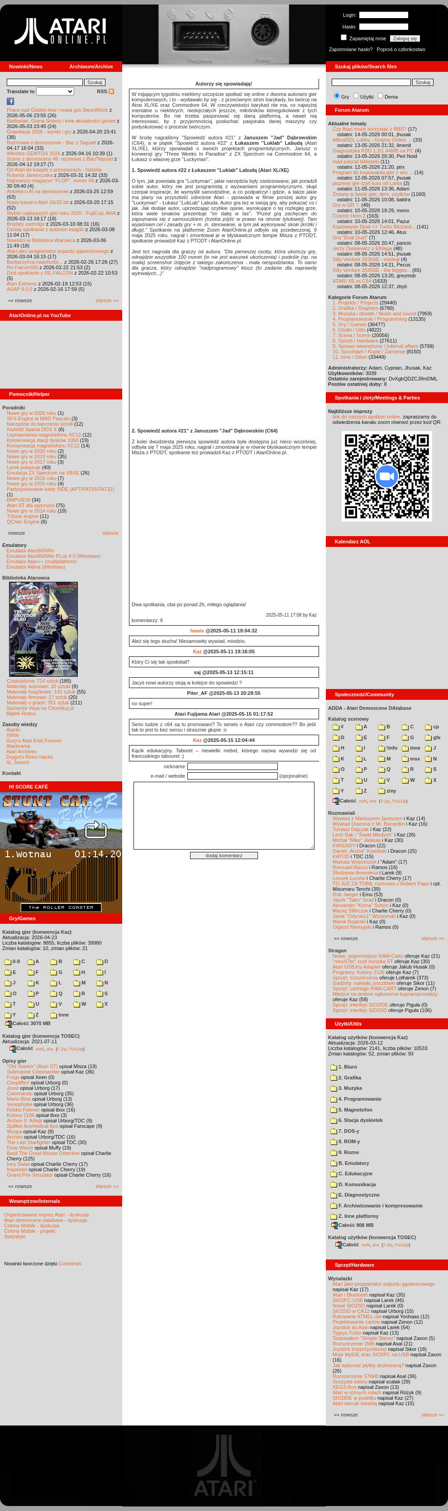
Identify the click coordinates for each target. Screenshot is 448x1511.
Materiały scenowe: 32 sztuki (39, 686)
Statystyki (14, 1236)
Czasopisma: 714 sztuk (32, 681)
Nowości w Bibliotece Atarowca (41, 240)
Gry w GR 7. (346, 205)
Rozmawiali (341, 813)
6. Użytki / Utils (349, 330)
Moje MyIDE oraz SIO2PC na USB (371, 1354)
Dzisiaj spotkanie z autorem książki (45, 229)
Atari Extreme (22, 283)
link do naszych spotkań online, (367, 416)
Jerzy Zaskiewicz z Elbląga (362, 248)
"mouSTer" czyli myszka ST (363, 961)
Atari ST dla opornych (31, 505)
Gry (345, 97)
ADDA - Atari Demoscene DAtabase (369, 708)
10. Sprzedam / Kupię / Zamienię (369, 351)
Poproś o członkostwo (401, 49)
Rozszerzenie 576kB (355, 1376)
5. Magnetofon (351, 1109)
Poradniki (13, 407)
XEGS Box (345, 1387)
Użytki (367, 97)
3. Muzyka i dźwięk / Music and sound (374, 313)
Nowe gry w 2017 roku (31, 462)
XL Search (17, 762)
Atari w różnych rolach (357, 1392)
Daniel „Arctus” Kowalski (359, 851)
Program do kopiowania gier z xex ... (373, 172)
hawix (198, 630)
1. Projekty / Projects (355, 302)
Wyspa (14, 1131)
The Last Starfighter (29, 1142)
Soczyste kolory (350, 1381)
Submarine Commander (33, 1071)
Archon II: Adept (25, 1120)
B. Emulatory (349, 1163)
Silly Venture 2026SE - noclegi (366, 259)
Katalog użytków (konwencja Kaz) (368, 1037)
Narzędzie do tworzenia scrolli (40, 424)
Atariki (13, 729)
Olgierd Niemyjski (352, 927)
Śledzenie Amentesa (355, 872)
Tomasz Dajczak (351, 829)
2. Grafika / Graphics (355, 308)
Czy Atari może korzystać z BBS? (369, 129)
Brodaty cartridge (26, 224)
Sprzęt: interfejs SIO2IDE (360, 1004)
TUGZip (76, 1048)
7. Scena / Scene (352, 335)
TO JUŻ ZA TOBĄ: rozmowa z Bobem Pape (381, 883)
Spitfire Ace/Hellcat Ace (32, 1126)
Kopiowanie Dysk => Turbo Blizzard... (374, 226)
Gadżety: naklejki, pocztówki (364, 983)
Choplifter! (18, 1082)
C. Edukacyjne (351, 1173)
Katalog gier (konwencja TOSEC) (41, 1036)
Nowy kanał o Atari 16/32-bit (38, 202)
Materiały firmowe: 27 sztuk (37, 697)
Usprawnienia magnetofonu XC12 (44, 434)
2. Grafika (345, 1077)
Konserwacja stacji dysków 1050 (42, 440)
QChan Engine (23, 521)
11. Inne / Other (350, 357)
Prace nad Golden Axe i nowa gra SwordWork (57, 110)
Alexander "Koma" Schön (360, 905)
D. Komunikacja (353, 1184)
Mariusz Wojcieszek (355, 862)
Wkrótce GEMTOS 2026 (33, 153)
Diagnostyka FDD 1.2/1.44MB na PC (373, 150)
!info (387, 748)
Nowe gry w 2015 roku (31, 483)
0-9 (12, 961)
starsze (111, 533)
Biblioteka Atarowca (26, 577)
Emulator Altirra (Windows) (35, 567)
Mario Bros (19, 1099)
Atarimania (18, 746)
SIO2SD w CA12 (351, 1311)
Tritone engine (22, 516)
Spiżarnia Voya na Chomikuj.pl (40, 708)
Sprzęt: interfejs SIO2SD (360, 1010)
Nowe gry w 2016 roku (31, 478)
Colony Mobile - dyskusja (31, 1225)
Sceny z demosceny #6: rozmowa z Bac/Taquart (60, 159)
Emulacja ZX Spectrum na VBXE (43, 472)
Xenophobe (19, 1104)
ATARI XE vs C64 (352, 281)
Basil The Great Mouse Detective (43, 1153)
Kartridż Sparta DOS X (32, 429)
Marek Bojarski (349, 921)
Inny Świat (18, 1164)
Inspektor (17, 1169)
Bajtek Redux (21, 713)
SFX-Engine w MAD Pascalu (38, 418)
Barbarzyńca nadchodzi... (35, 262)
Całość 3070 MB (28, 1023)
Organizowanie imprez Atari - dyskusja (46, 1214)
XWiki (12, 735)
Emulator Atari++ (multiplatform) (41, 561)
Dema (391, 97)
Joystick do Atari (350, 1327)
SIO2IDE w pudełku (354, 1398)
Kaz (197, 651)
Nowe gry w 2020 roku (31, 451)
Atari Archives (21, 751)
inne (59, 1014)
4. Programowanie (355, 1099)
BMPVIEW (18, 500)
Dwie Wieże (20, 1147)
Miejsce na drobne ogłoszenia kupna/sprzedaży (385, 994)
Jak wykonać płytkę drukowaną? (368, 1365)
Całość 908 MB (352, 1225)
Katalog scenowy (348, 719)
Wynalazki (340, 1278)
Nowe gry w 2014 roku (31, 510)
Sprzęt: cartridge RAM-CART (364, 988)
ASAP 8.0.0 (20, 289)
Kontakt (11, 773)
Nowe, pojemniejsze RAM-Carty (368, 956)
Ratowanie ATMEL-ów (357, 1316)
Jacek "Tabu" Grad (353, 900)
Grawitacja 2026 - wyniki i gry (39, 131)
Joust (13, 1088)
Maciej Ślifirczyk (350, 910)
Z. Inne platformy (354, 1216)
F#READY (344, 845)
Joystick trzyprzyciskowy (359, 1349)
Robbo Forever (23, 1109)
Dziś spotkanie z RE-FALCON (40, 273)
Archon (15, 1137)
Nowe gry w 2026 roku (31, 413)
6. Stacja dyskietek (356, 1120)
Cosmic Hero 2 (349, 216)
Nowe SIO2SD (349, 1305)
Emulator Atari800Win (30, 550)
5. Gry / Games (350, 324)
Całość (21, 1048)
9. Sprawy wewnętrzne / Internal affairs (375, 346)
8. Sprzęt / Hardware (355, 340)
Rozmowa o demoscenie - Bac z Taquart (51, 142)
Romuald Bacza (350, 867)
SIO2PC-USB (348, 1300)
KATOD (341, 856)
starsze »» (107, 300)
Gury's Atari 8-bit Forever (34, 740)
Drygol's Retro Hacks (29, 757)
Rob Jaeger (345, 894)
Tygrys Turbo (347, 1332)
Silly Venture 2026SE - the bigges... (372, 270)
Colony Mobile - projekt (29, 1231)
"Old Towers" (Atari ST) (32, 1066)
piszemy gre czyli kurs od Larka (367, 183)
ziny (387, 791)
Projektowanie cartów (356, 1322)
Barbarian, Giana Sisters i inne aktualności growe (61, 121)
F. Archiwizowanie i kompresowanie (376, 1205)
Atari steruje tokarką (355, 1403)
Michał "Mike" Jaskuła (357, 840)
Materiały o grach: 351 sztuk (38, 702)
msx (411, 758)
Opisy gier (14, 1061)
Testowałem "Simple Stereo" (364, 1338)
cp (432, 726)
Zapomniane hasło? (351, 49)
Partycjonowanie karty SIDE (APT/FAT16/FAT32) (60, 489)
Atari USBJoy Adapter (357, 966)
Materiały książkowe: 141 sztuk (41, 691)
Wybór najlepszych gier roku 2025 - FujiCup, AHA (61, 213)
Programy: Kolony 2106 (359, 972)
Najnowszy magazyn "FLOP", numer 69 (50, 180)
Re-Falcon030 (22, 267)
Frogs (13, 1077)
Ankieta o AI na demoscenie (37, 191)
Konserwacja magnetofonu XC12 (43, 445)
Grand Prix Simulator (30, 1175)
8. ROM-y (345, 1141)
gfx (433, 737)
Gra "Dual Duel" (350, 237)
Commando (20, 1093)
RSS (105, 91)
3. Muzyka (346, 1088)
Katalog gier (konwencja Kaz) (36, 932)
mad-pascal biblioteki (356, 161)
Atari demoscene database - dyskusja (45, 1220)
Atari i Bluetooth (350, 1294)
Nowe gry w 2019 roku (31, 456)
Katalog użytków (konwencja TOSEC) (372, 1237)
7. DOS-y (344, 1131)
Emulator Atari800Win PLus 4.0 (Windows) (53, 556)
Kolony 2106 (20, 1115)
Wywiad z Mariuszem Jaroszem (368, 818)
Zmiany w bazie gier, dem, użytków (371, 194)
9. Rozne (344, 1152)
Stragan (337, 950)
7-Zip (62, 1048)
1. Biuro (343, 1066)
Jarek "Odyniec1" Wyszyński (364, 916)
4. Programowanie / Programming (370, 319)
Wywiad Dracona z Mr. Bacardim (369, 824)
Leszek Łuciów (349, 878)
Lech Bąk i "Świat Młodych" (363, 834)
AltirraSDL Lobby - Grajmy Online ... (372, 140)
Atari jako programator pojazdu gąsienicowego (58, 251)
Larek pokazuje (24, 467)
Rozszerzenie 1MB (353, 1343)
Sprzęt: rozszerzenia (355, 977)
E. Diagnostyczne (355, 1194)
